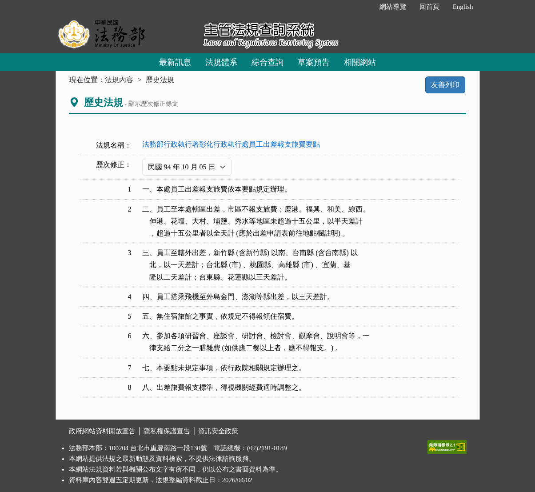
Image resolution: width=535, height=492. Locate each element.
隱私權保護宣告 (167, 431)
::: (363, 6)
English (463, 6)
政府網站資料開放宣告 (102, 431)
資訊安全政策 (218, 431)
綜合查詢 (267, 62)
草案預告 (314, 62)
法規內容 (119, 80)
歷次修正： (114, 164)
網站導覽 (392, 6)
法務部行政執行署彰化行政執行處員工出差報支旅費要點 (231, 144)
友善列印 (445, 84)
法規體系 (221, 62)
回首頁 (429, 6)
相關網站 (360, 62)
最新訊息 (175, 62)
